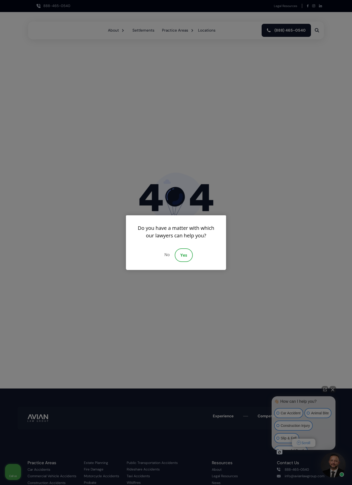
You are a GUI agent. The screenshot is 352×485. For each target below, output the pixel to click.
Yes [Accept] (183, 255)
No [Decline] (167, 254)
